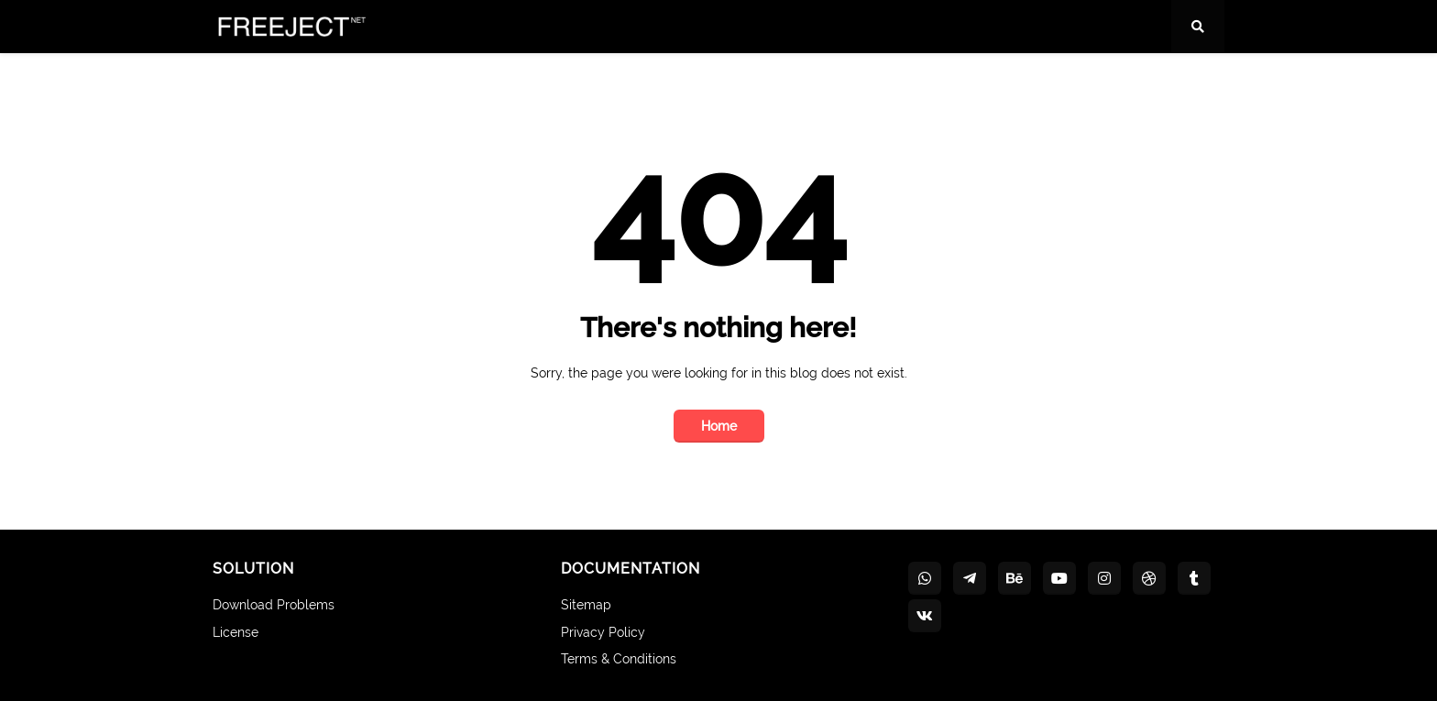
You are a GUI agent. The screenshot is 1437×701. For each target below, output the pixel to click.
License (235, 632)
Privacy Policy (603, 632)
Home (719, 426)
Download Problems (274, 604)
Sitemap (586, 604)
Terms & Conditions (618, 659)
